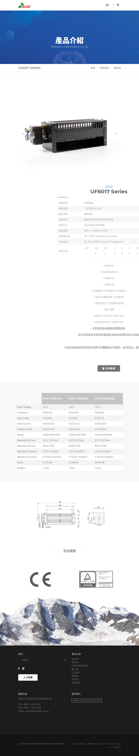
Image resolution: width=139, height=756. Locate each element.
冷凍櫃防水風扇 (78, 700)
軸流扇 (75, 658)
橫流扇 (75, 662)
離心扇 (75, 669)
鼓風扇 (75, 676)
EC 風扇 (75, 672)
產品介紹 (100, 744)
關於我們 (90, 744)
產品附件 (76, 682)
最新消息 (81, 744)
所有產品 (104, 68)
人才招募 (28, 677)
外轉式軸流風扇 (80, 665)
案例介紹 (109, 744)
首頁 (93, 68)
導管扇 (75, 679)
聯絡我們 (117, 747)
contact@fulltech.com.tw (37, 711)
